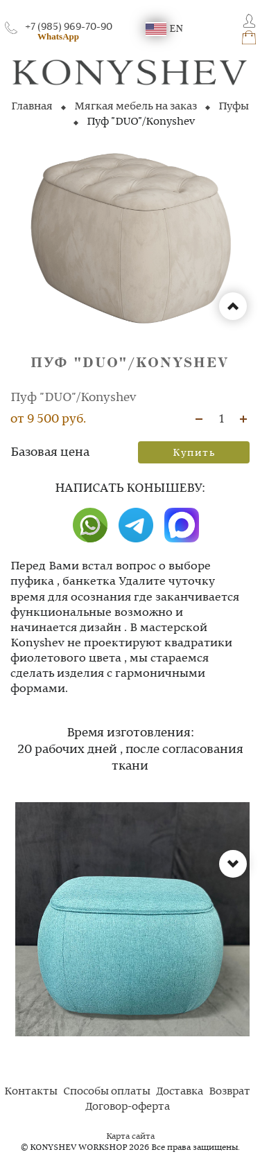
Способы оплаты (106, 1091)
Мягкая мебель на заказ (135, 106)
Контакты (31, 1091)
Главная (32, 106)
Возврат (229, 1091)
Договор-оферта (127, 1107)
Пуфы (233, 106)
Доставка (179, 1091)
